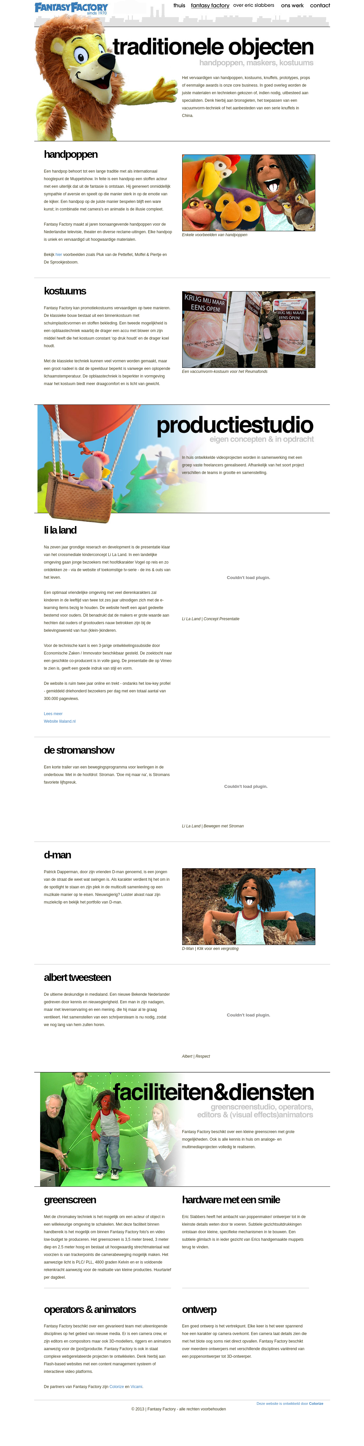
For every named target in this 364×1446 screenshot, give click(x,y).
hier (59, 254)
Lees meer (53, 713)
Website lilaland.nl (60, 721)
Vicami (136, 1386)
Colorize (116, 1386)
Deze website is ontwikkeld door (290, 1403)
